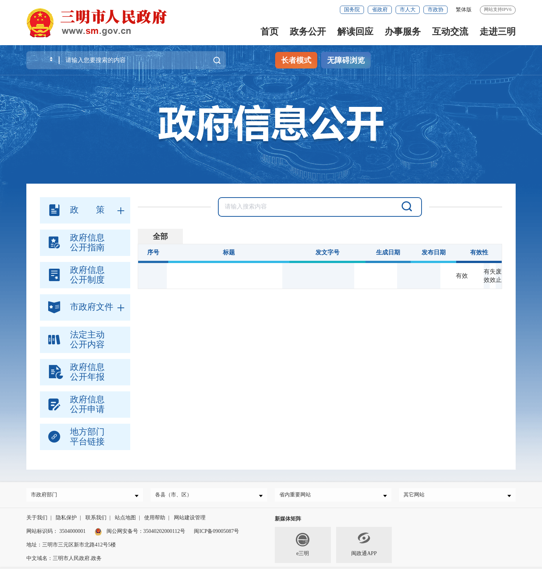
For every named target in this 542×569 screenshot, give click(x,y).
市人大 (408, 9)
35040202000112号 (164, 533)
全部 (160, 236)
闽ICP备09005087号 (216, 533)
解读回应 (355, 32)
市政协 (435, 9)
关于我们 (36, 520)
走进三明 (498, 32)
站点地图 (125, 520)
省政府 (380, 9)
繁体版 (464, 9)
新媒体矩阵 (288, 521)
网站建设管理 (190, 520)
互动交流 (450, 32)
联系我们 (96, 520)
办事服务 (403, 32)
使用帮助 (154, 520)
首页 (269, 32)
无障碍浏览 (346, 60)
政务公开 (308, 32)
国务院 (352, 9)
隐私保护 (66, 520)
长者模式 (296, 60)
